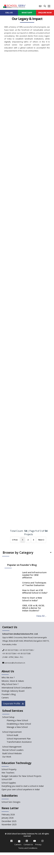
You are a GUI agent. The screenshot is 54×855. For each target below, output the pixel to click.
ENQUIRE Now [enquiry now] (45, 12)
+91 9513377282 (11, 650)
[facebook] (12, 840)
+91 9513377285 (24, 653)
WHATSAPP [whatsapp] (27, 12)
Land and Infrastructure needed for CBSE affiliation (34, 575)
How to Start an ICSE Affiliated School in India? (34, 591)
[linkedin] (27, 840)
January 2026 (8, 817)
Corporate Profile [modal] (13, 703)
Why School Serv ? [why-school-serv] (10, 684)
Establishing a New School (19, 723)
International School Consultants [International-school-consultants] (17, 687)
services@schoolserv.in (14, 662)
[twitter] (19, 840)
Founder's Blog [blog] (9, 694)
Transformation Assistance (19, 742)
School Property (9, 769)
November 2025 (9, 824)
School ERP (7, 779)
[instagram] (42, 840)
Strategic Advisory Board (13, 691)
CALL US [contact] (9, 12)
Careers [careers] (5, 697)
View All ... (41, 615)
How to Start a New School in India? (32, 599)
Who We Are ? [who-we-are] (8, 677)
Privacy (38, 844)
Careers (17, 844)
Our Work (6, 756)
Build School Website (12, 753)
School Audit (12, 735)
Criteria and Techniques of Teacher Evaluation (34, 584)
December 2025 (9, 821)
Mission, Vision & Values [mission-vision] (13, 681)
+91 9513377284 (9, 653)
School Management (12, 746)
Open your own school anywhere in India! (21, 789)
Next (41, 540)
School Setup (8, 717)
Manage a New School (17, 727)
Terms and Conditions (27, 848)
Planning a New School (17, 720)
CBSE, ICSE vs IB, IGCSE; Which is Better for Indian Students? (33, 608)
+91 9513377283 (26, 650)
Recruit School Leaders (13, 750)
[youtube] (34, 840)
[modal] (47, 761)
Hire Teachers (8, 772)
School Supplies (9, 782)
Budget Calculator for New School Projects (21, 776)
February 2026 (8, 814)
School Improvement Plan (19, 738)
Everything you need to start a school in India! (23, 786)
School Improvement (12, 732)
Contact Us (28, 844)
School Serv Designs (11, 802)
